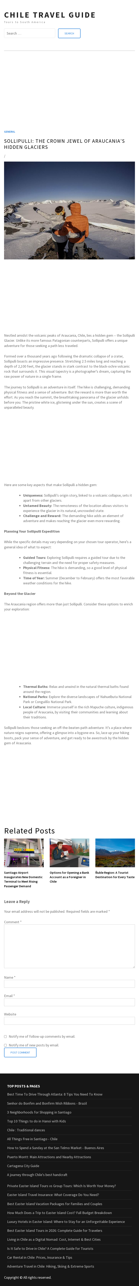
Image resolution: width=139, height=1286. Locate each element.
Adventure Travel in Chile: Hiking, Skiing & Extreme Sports (50, 1266)
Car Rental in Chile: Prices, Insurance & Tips (39, 1257)
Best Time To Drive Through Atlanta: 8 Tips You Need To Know (54, 1094)
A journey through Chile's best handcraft (37, 1174)
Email (9, 995)
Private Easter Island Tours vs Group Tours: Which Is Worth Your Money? (61, 1185)
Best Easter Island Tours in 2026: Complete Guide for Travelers (54, 1230)
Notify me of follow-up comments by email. (42, 1036)
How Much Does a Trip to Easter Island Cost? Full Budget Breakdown (59, 1212)
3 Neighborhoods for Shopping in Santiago (39, 1112)
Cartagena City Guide (23, 1165)
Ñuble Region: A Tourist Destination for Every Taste (115, 874)
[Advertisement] (69, 95)
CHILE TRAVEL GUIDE (50, 15)
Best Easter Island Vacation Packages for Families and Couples (54, 1203)
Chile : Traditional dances (26, 1130)
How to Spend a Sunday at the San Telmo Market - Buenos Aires (55, 1147)
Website (10, 1014)
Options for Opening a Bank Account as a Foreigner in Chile (69, 876)
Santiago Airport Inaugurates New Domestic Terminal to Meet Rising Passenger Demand (23, 879)
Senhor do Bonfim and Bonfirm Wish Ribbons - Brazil (47, 1103)
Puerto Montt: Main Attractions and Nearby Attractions (49, 1156)
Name (10, 977)
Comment (13, 921)
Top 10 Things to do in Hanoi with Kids (36, 1121)
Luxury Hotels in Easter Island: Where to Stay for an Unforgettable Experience (66, 1221)
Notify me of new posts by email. (34, 1045)
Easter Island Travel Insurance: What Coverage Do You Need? (53, 1194)
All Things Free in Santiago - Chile (32, 1139)
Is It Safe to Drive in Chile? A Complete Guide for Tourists (50, 1248)
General (9, 131)
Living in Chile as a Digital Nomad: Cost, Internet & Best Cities (54, 1239)
